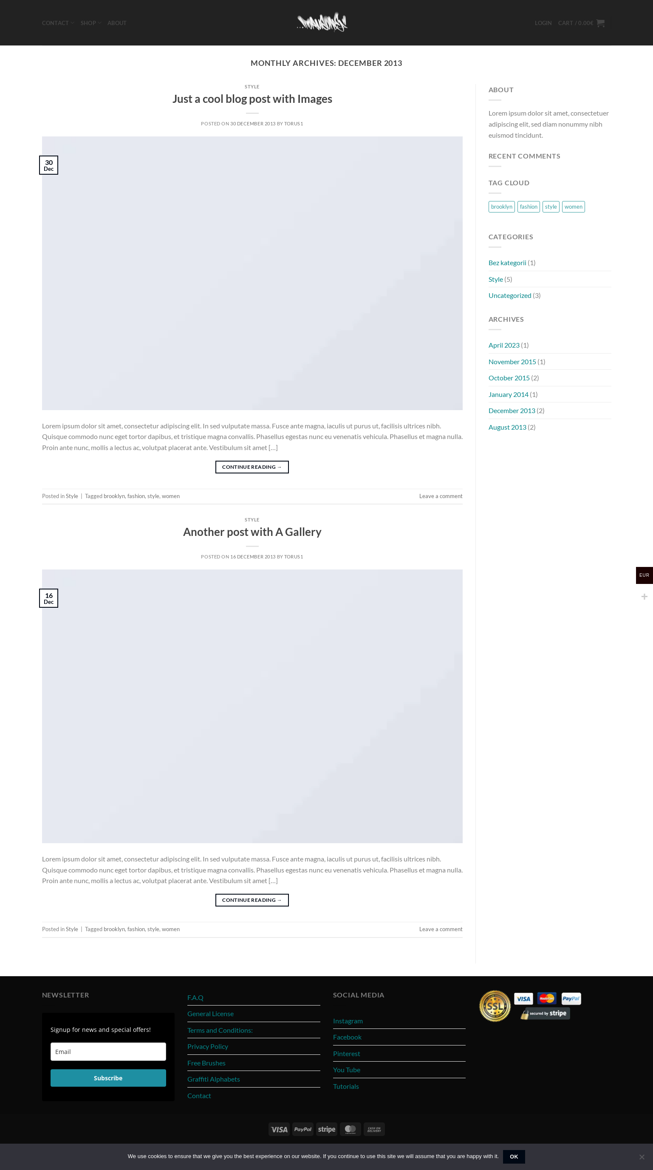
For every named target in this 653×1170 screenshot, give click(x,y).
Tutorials (346, 1086)
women (171, 496)
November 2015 (512, 361)
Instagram (348, 1021)
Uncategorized (510, 295)
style (153, 496)
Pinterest (346, 1053)
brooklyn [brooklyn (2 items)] (501, 206)
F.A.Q (195, 997)
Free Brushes (206, 1063)
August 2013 (507, 427)
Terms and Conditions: (220, 1030)
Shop (91, 23)
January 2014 (509, 394)
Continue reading (252, 467)
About (117, 23)
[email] (109, 1052)
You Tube (346, 1069)
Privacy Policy (207, 1046)
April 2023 (504, 345)
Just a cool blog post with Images (252, 98)
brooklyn (114, 496)
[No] (641, 1159)
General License (210, 1013)
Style (252, 86)
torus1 (293, 123)
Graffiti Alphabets (213, 1079)
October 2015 (509, 378)
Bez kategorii (507, 262)
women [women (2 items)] (573, 206)
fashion (136, 496)
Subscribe (108, 1078)
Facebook (347, 1037)
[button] (543, 22)
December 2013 (512, 410)
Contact (58, 23)
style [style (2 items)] (551, 206)
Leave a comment (441, 496)
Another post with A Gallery (252, 531)
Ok (514, 1157)
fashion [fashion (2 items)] (528, 206)
